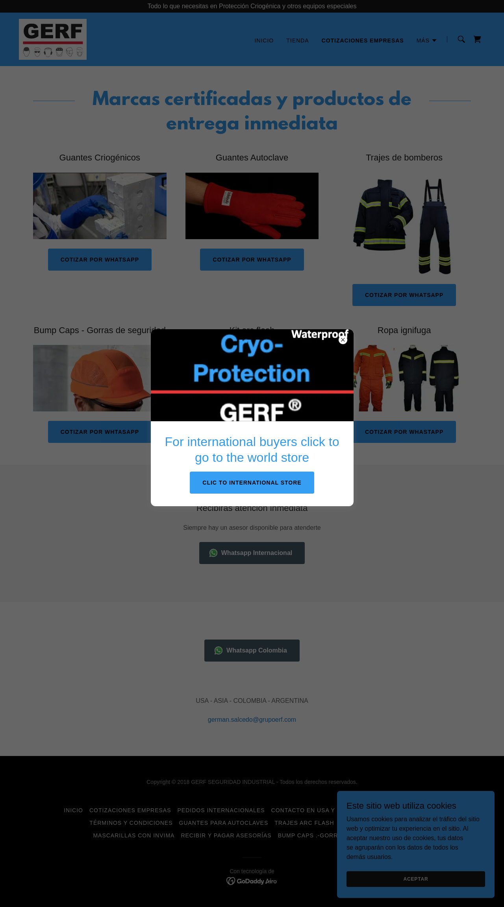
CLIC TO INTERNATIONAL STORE (251, 482)
